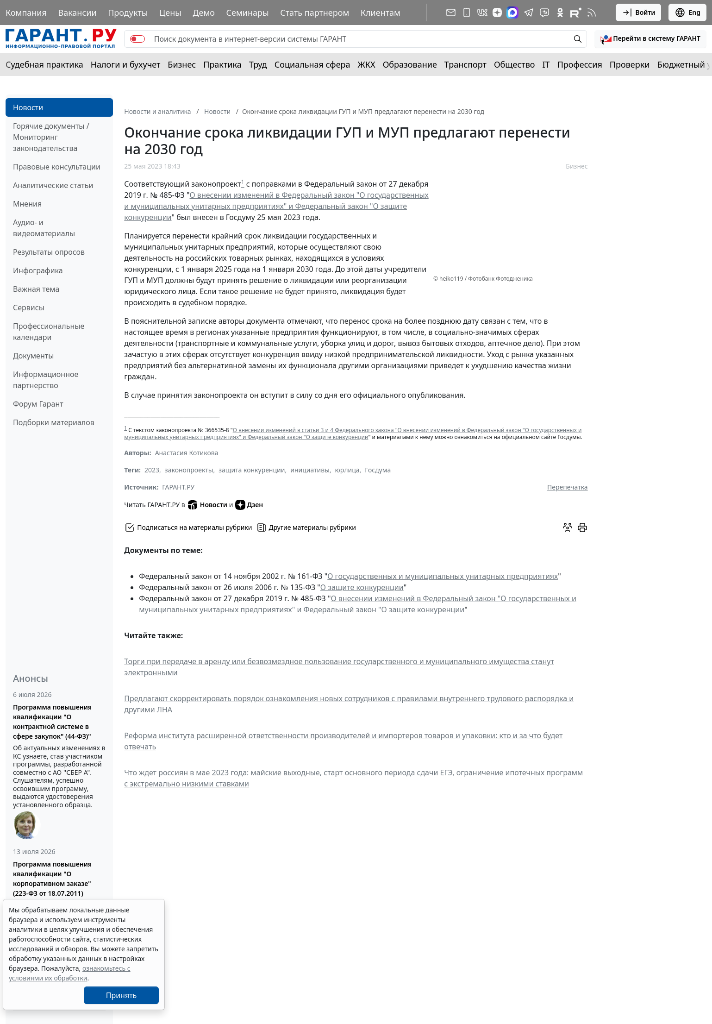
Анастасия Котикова (187, 452)
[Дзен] (497, 12)
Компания (26, 12)
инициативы (310, 469)
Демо (204, 12)
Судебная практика (44, 64)
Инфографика (38, 270)
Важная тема (36, 289)
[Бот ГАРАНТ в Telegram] (544, 12)
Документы (33, 356)
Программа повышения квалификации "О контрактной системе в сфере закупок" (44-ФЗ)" (52, 722)
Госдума (378, 469)
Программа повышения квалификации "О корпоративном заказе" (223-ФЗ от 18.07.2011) (52, 879)
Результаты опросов (49, 252)
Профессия (579, 64)
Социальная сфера (312, 64)
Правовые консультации (56, 167)
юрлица (347, 469)
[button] (650, 39)
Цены (170, 12)
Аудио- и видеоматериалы (44, 228)
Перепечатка (567, 487)
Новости (28, 107)
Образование (410, 64)
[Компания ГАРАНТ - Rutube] (575, 12)
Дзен (249, 505)
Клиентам (380, 12)
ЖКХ (366, 64)
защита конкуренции (252, 469)
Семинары (247, 12)
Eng (687, 12)
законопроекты (189, 469)
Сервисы (28, 307)
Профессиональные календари (48, 331)
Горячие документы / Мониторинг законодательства (51, 137)
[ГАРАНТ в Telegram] (528, 12)
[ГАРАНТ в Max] (512, 12)
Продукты (128, 12)
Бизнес (182, 64)
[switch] (137, 39)
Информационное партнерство (45, 379)
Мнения (27, 204)
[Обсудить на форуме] (567, 527)
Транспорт (465, 64)
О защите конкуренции (362, 587)
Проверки (630, 64)
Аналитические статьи (53, 185)
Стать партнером (314, 12)
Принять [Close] (121, 995)
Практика (222, 64)
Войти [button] (639, 12)
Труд (258, 64)
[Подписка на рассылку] (450, 12)
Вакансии (77, 12)
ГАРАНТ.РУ (178, 487)
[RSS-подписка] (591, 12)
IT (546, 64)
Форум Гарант (38, 404)
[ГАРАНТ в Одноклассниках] (560, 12)
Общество (514, 64)
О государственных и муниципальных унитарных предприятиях (442, 576)
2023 (151, 469)
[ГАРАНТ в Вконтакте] (482, 12)
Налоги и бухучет (126, 64)
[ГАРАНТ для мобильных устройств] (466, 12)
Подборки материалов (53, 422)
